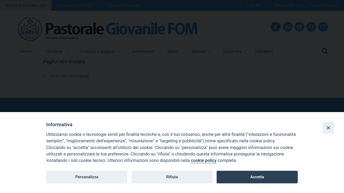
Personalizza (86, 177)
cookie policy (204, 160)
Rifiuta (172, 177)
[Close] (328, 127)
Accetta (257, 177)
